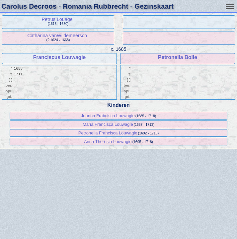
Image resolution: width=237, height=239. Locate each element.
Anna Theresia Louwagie (108, 141)
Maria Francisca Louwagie (108, 124)
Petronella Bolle (177, 57)
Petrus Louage (57, 19)
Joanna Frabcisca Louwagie (108, 115)
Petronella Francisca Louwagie (107, 132)
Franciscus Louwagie (59, 57)
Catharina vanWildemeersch (57, 35)
